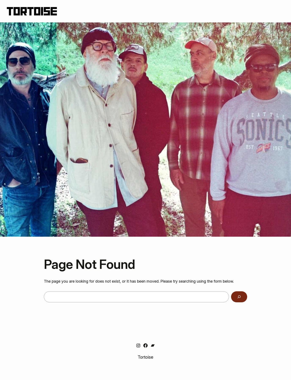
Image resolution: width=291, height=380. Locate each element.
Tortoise (145, 357)
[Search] (239, 296)
